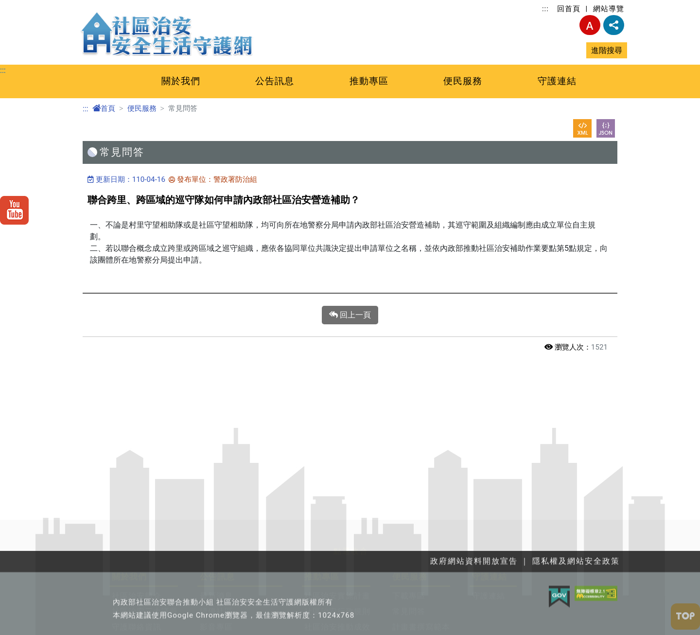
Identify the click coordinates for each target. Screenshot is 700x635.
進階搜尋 (606, 50)
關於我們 (180, 81)
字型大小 (589, 25)
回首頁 (568, 8)
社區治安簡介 (136, 581)
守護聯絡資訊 (136, 612)
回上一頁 (350, 315)
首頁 (103, 108)
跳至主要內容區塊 (31, 5)
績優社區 (216, 596)
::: (545, 8)
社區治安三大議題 (145, 596)
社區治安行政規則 (337, 596)
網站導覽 (608, 8)
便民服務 (462, 81)
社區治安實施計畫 (337, 581)
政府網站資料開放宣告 (241, 628)
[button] (350, 525)
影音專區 (216, 612)
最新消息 (216, 581)
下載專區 (408, 581)
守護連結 (557, 81)
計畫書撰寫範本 (421, 612)
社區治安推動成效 (337, 612)
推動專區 (369, 81)
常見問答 (408, 596)
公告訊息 (274, 81)
